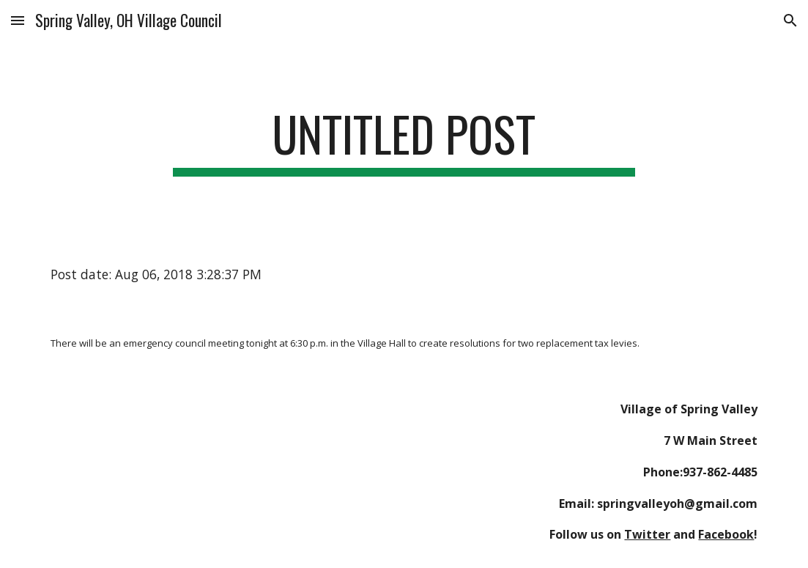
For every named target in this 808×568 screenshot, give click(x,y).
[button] (17, 20)
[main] (403, 141)
